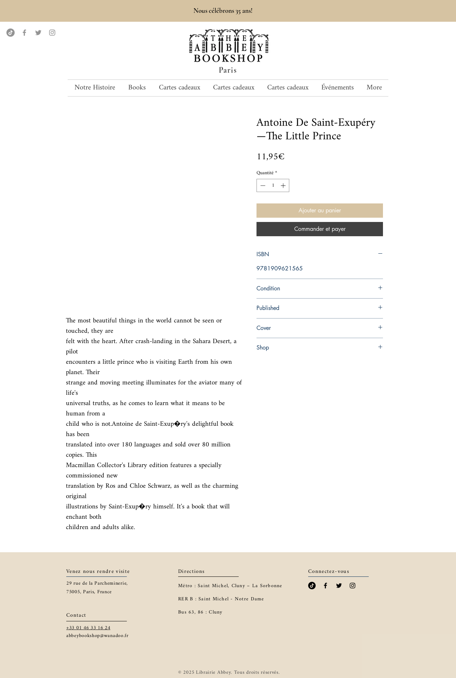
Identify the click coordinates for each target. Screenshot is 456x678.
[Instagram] (52, 33)
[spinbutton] (272, 185)
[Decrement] (262, 185)
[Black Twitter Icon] (339, 585)
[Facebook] (24, 33)
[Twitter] (38, 33)
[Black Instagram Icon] (352, 585)
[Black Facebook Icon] (325, 585)
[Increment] (283, 185)
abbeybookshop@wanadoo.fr (97, 636)
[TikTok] (10, 33)
